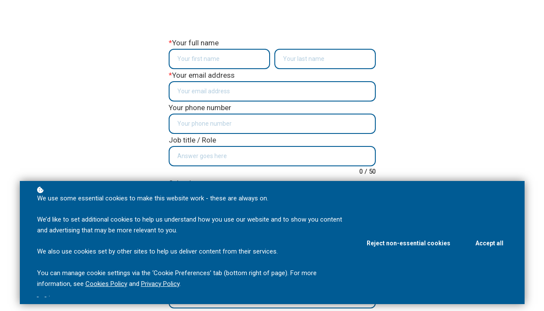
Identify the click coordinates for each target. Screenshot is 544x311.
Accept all (489, 243)
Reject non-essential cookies (408, 243)
